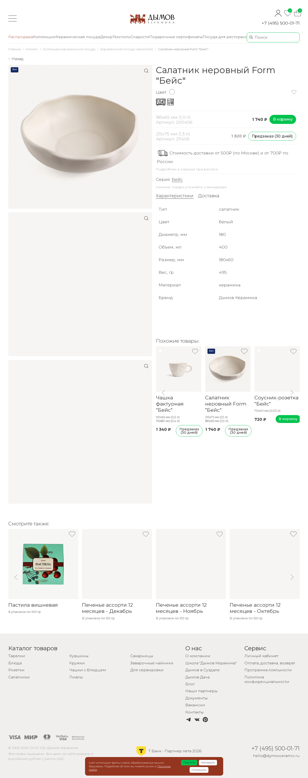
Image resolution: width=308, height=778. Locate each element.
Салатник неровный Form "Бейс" (225, 404)
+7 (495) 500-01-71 (281, 22)
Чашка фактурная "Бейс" (169, 404)
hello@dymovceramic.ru (276, 755)
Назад (18, 58)
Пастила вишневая (33, 605)
